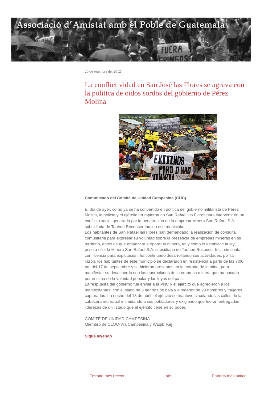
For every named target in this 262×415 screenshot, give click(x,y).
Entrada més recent (106, 376)
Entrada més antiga (229, 376)
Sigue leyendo (98, 336)
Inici (168, 376)
